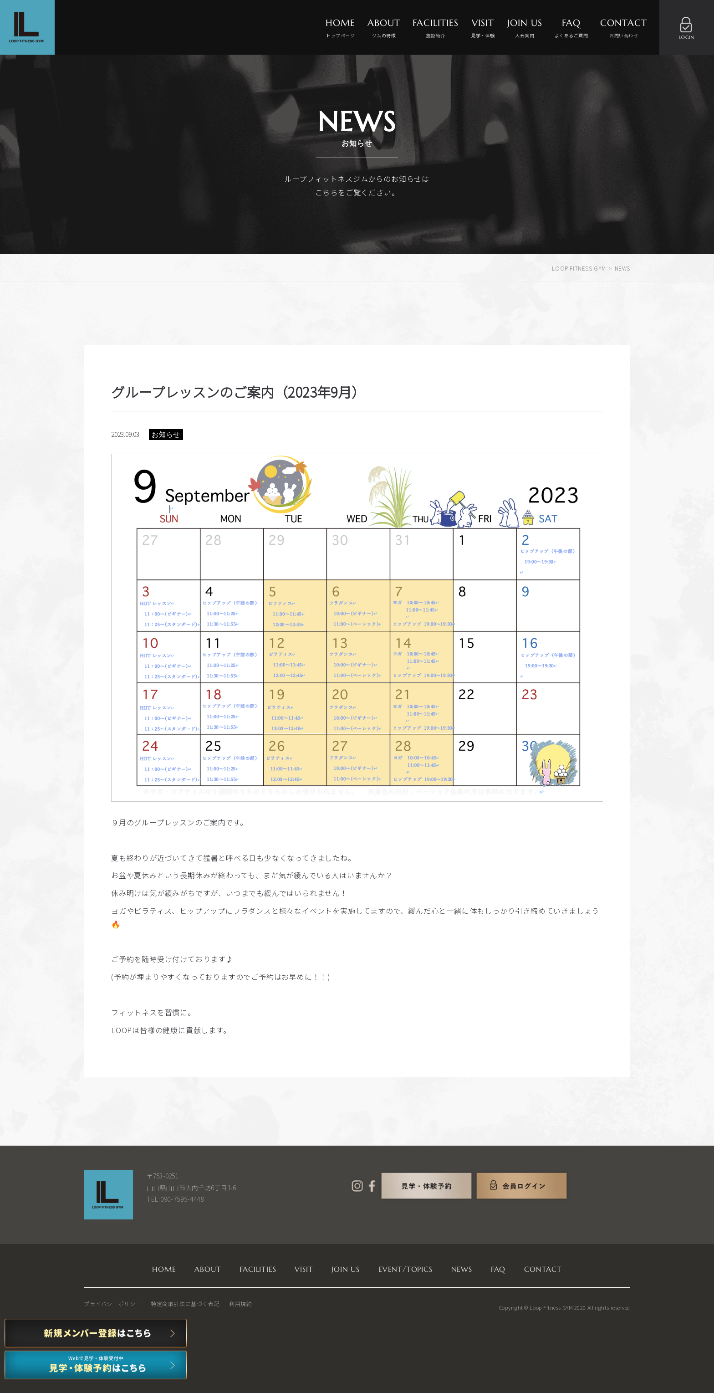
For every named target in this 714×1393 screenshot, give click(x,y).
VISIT (483, 28)
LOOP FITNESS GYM (579, 268)
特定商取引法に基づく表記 (185, 1303)
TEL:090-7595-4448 (175, 1199)
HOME (340, 28)
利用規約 (240, 1303)
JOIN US (524, 28)
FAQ (571, 28)
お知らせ (166, 434)
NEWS (461, 1269)
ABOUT (383, 28)
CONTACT (623, 28)
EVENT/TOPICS (405, 1269)
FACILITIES (436, 28)
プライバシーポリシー (112, 1303)
